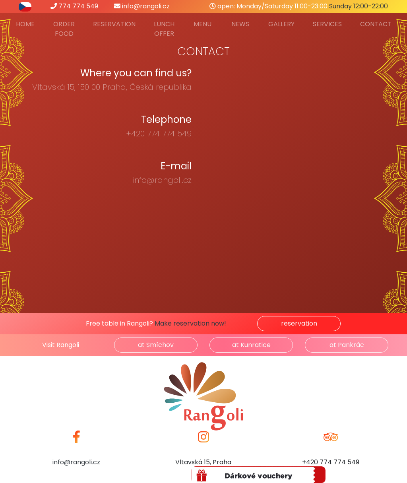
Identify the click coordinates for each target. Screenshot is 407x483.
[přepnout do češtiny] (25, 6)
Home (25, 24)
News (240, 24)
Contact (375, 24)
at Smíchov (156, 344)
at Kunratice (251, 344)
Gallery (281, 24)
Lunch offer (164, 28)
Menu (202, 24)
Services (327, 24)
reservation (299, 323)
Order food (64, 28)
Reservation (114, 24)
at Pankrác (346, 344)
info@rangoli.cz (142, 6)
